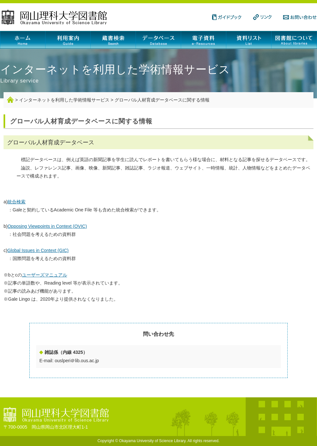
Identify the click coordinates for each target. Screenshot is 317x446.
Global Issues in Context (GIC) (38, 250)
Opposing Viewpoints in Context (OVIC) (47, 226)
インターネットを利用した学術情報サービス (64, 99)
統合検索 (16, 201)
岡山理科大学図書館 (54, 17)
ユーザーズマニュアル (44, 274)
